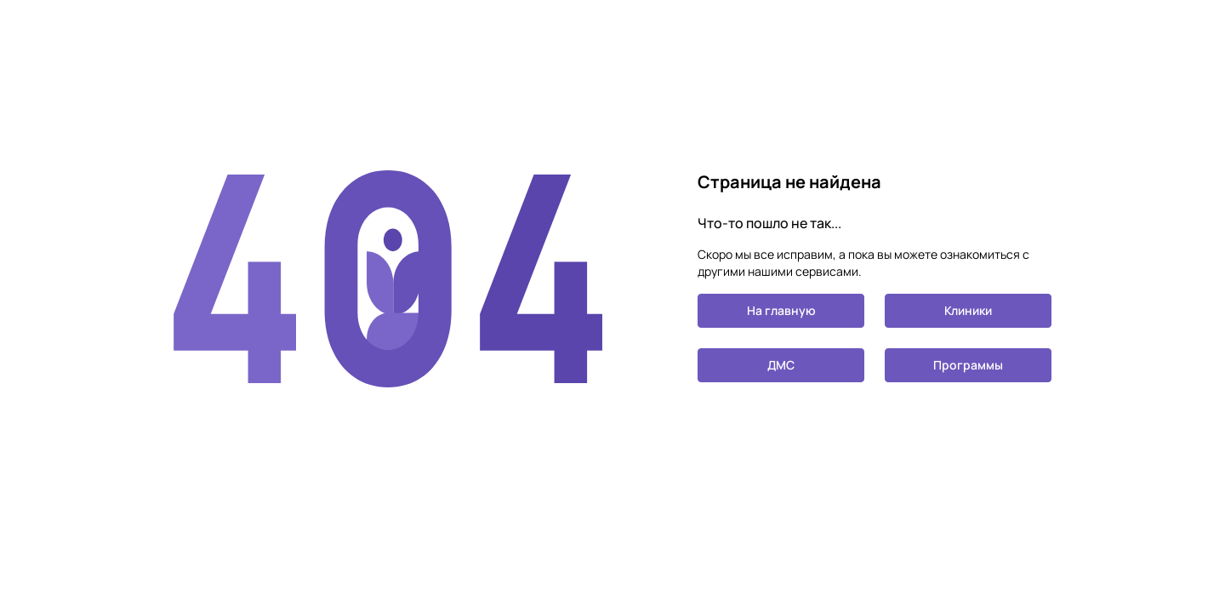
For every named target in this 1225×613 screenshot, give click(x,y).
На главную (781, 310)
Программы (968, 365)
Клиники (968, 310)
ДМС (781, 365)
